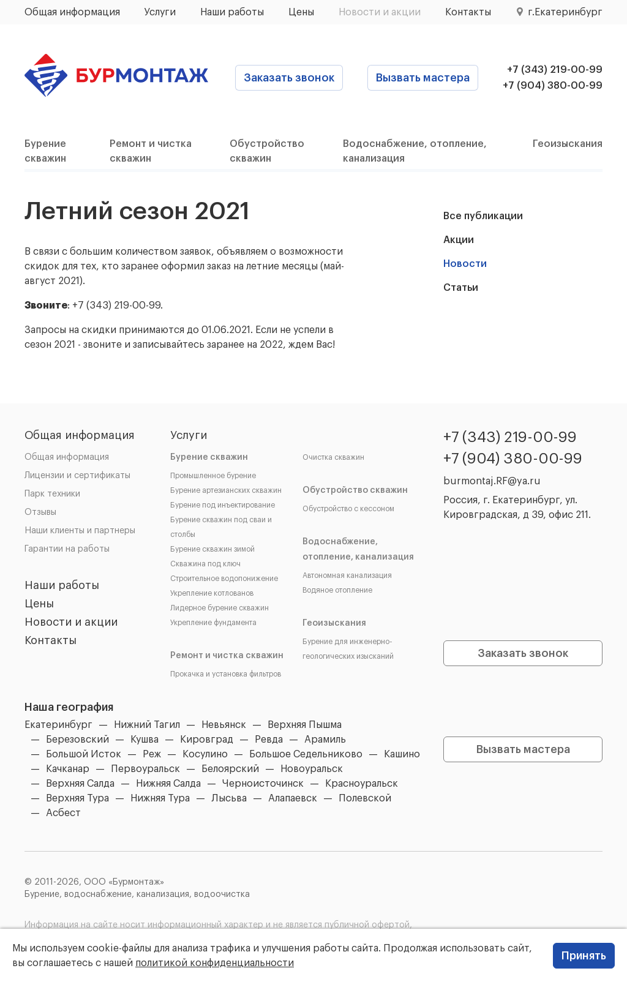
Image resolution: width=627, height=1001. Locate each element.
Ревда (269, 739)
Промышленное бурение (213, 475)
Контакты (468, 12)
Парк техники (52, 494)
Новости (465, 264)
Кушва (144, 739)
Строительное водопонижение (224, 578)
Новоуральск (311, 769)
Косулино (205, 754)
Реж (152, 754)
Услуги (160, 12)
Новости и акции (380, 12)
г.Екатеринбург (565, 12)
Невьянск (223, 725)
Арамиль (325, 739)
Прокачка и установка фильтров (225, 674)
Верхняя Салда (80, 784)
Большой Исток (83, 754)
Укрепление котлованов (211, 593)
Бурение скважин (209, 457)
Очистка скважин (333, 457)
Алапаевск (292, 798)
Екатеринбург (58, 725)
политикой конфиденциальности (214, 963)
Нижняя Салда (168, 784)
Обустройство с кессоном (348, 508)
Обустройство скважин (355, 490)
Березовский (77, 739)
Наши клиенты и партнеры (79, 531)
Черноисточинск (263, 784)
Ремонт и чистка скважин (226, 655)
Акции (458, 240)
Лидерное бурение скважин (219, 608)
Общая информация (72, 12)
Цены (301, 12)
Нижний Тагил (147, 725)
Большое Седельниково (305, 754)
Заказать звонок (289, 77)
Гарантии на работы (67, 549)
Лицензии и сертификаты (77, 475)
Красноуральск (361, 784)
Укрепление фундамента (213, 622)
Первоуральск (145, 769)
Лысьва (229, 798)
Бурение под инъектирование (222, 505)
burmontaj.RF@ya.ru (492, 481)
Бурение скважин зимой (212, 549)
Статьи (460, 288)
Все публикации (483, 216)
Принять (583, 955)
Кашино (402, 754)
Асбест (63, 813)
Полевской (365, 798)
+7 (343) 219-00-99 (555, 70)
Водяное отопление (337, 590)
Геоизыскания (568, 144)
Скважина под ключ (205, 564)
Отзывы (40, 512)
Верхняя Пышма (305, 725)
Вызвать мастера (423, 77)
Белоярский (230, 769)
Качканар (67, 769)
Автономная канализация (347, 575)
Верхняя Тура (77, 798)
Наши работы (232, 12)
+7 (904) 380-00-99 (553, 86)
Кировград (206, 739)
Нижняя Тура (160, 798)
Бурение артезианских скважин (226, 490)
